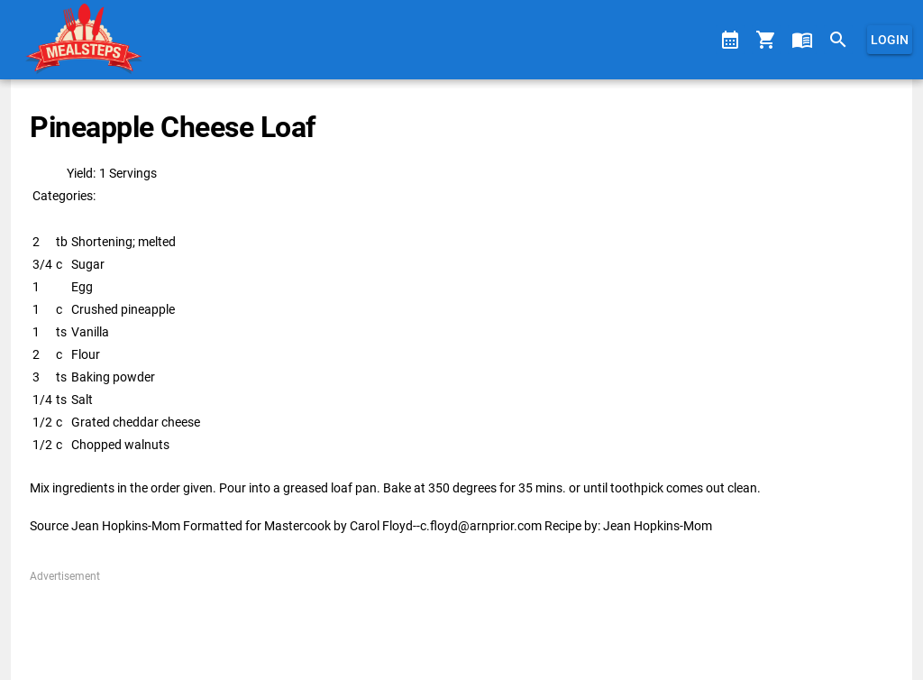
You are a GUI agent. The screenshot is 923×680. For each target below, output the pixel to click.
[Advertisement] (461, 625)
